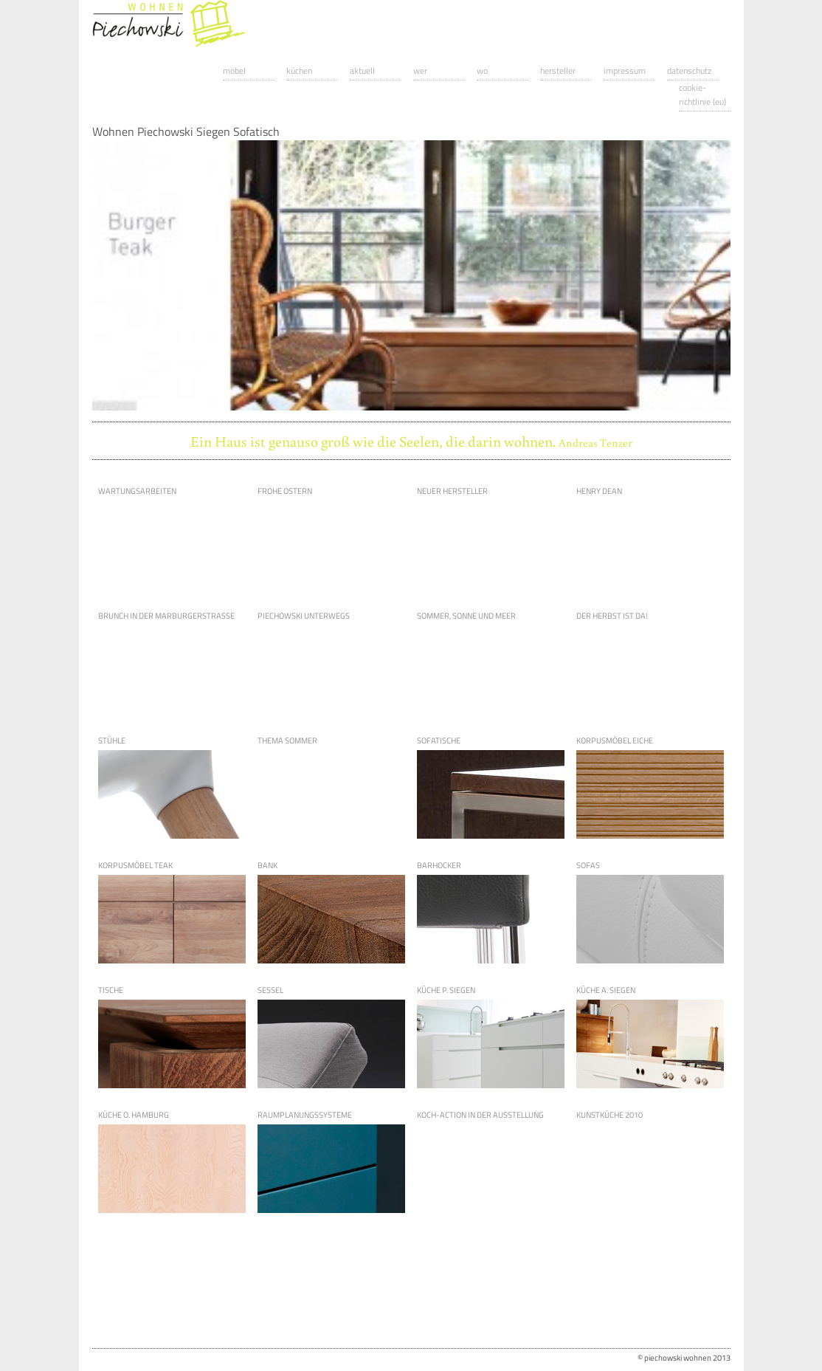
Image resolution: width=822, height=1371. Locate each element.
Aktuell (362, 70)
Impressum (625, 70)
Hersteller (558, 70)
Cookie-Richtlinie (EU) (702, 94)
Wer (420, 70)
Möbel (234, 70)
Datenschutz (689, 70)
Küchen (299, 70)
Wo (482, 70)
